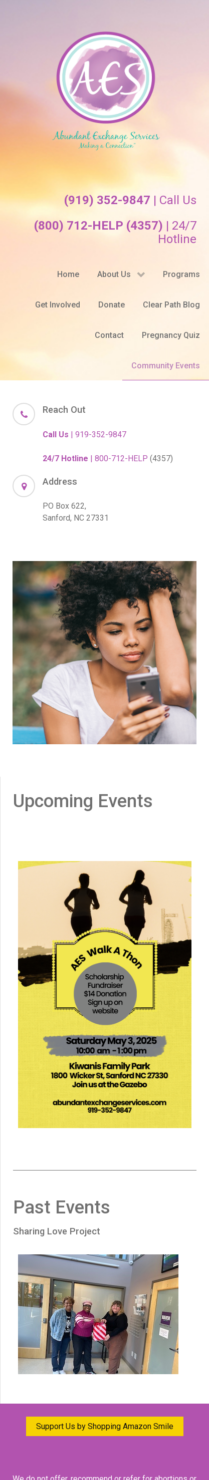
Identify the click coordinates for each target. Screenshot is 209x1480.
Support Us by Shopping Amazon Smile (104, 1426)
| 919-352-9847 (84, 434)
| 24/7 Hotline (115, 232)
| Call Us (130, 200)
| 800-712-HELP (95, 458)
